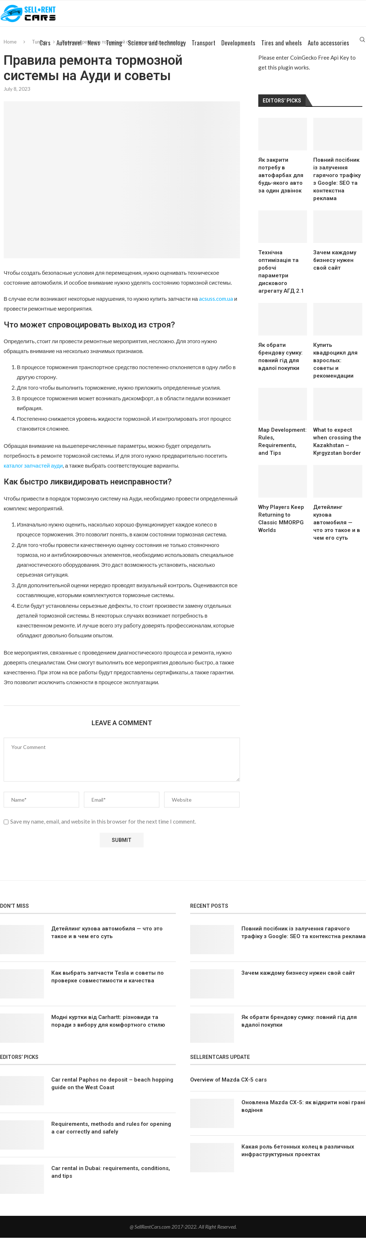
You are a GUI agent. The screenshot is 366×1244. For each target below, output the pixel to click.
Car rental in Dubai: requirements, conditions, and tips (110, 1179)
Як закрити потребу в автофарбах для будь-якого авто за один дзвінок (280, 181)
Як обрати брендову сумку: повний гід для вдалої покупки (280, 363)
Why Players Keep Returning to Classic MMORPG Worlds (281, 525)
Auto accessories (328, 49)
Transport (203, 49)
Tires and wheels (281, 49)
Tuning (114, 49)
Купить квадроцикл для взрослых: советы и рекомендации (335, 366)
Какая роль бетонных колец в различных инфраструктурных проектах (297, 1157)
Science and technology (157, 49)
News (94, 49)
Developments (238, 49)
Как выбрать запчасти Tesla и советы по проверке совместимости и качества (107, 983)
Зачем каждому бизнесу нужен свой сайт (334, 266)
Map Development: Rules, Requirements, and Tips (282, 448)
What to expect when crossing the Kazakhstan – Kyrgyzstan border (337, 448)
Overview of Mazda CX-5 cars (228, 1086)
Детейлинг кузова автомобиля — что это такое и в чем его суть (336, 529)
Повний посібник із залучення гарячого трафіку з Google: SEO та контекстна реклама (337, 185)
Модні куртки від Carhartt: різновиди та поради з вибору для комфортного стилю (108, 1027)
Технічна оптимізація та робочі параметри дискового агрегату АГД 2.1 (281, 277)
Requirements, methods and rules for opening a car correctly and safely (111, 1134)
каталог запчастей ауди (33, 472)
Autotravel (69, 49)
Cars (45, 49)
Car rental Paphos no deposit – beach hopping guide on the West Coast (112, 1090)
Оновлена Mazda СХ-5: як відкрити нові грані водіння (303, 1113)
